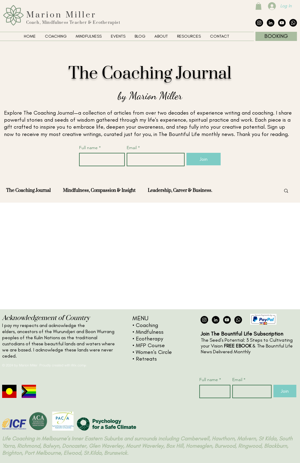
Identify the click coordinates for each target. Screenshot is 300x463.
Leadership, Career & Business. (180, 190)
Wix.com (77, 365)
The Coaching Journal (28, 190)
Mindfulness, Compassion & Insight (99, 190)
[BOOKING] (276, 36)
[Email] (153, 159)
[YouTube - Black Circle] (282, 23)
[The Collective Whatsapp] (293, 23)
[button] (258, 6)
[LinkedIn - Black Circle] (270, 23)
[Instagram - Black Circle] (259, 23)
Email (133, 147)
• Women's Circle (152, 352)
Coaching (147, 325)
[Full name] (100, 159)
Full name (90, 147)
